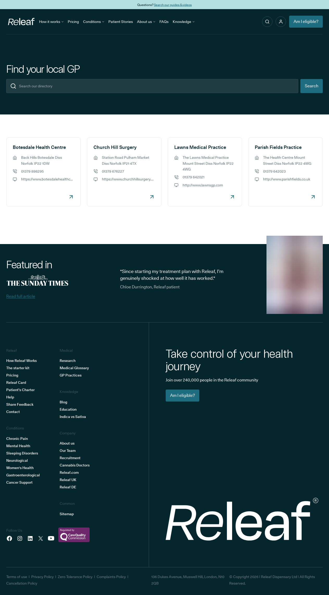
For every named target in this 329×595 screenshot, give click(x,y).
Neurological (17, 460)
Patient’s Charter (20, 390)
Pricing (73, 22)
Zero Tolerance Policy (75, 577)
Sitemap (67, 514)
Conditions (93, 22)
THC (191, 5)
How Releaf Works (21, 361)
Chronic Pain (17, 438)
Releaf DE (68, 487)
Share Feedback (19, 404)
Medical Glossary (74, 368)
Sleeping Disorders (22, 453)
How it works (51, 22)
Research (68, 361)
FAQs (164, 22)
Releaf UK (68, 480)
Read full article (20, 296)
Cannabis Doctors (75, 465)
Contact (13, 412)
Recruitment (70, 458)
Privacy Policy (42, 577)
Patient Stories (120, 22)
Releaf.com (69, 472)
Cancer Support (19, 482)
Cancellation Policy (21, 583)
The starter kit (17, 368)
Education (68, 409)
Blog (63, 402)
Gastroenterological (23, 475)
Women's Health (20, 468)
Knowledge (184, 22)
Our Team (68, 450)
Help (10, 397)
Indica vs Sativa (73, 417)
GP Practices (71, 375)
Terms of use (16, 577)
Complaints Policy (111, 577)
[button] (281, 21)
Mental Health (18, 446)
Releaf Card (16, 382)
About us (146, 22)
